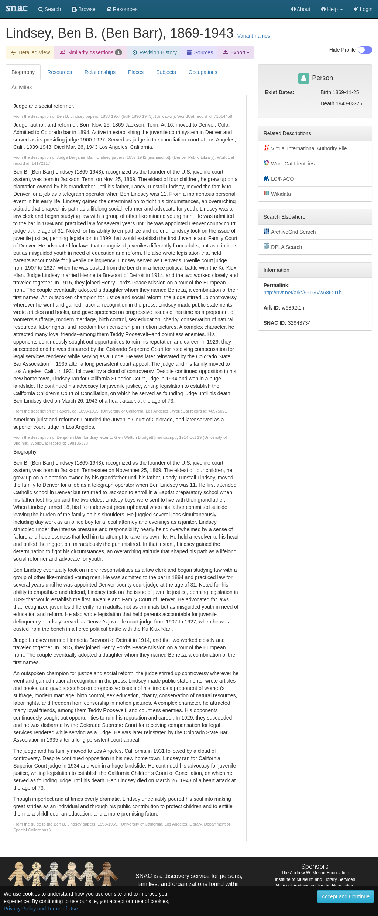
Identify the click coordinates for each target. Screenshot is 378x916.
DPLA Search (283, 246)
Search (49, 9)
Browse (84, 9)
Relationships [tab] (100, 72)
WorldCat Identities (289, 163)
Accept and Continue (346, 896)
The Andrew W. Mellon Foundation (315, 872)
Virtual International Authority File (305, 148)
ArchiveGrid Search (290, 231)
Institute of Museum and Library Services (315, 879)
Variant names (253, 36)
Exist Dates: (280, 92)
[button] (332, 9)
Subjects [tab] (166, 72)
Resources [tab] (59, 72)
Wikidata (277, 193)
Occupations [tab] (203, 72)
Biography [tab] (23, 72)
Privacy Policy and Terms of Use (41, 909)
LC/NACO (279, 178)
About (300, 9)
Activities (21, 87)
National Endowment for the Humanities (315, 885)
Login (363, 9)
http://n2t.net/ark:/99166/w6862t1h (303, 292)
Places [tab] (136, 72)
